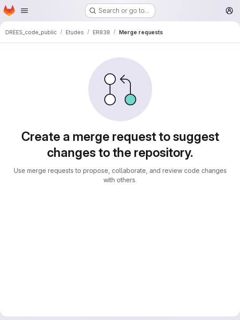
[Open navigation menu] (24, 11)
